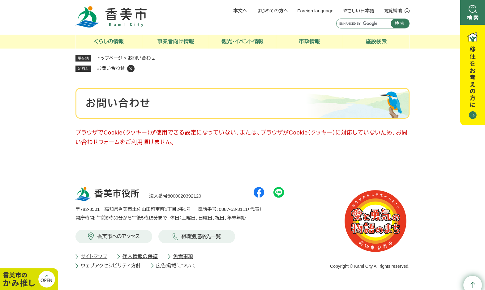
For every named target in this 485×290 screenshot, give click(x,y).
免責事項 (183, 256)
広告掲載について (176, 265)
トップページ (109, 58)
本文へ (240, 10)
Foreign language (315, 10)
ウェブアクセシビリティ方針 (111, 265)
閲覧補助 (393, 10)
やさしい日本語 (358, 10)
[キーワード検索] (362, 23)
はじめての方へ (272, 10)
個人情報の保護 (140, 256)
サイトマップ (94, 256)
